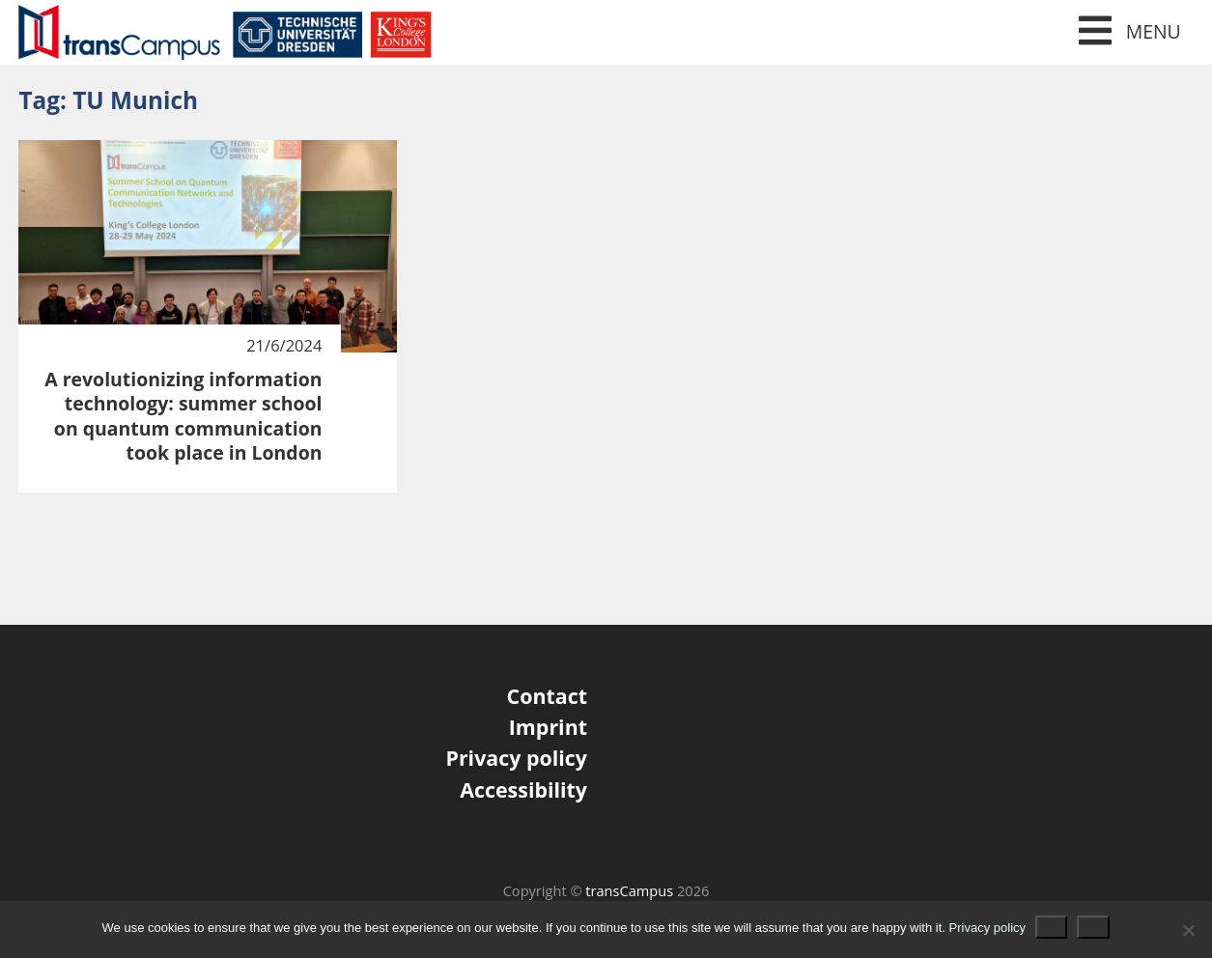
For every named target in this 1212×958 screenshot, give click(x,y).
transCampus (629, 890)
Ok (1051, 927)
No (1093, 927)
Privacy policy (516, 758)
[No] (1188, 930)
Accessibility (523, 789)
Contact (547, 696)
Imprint (548, 727)
